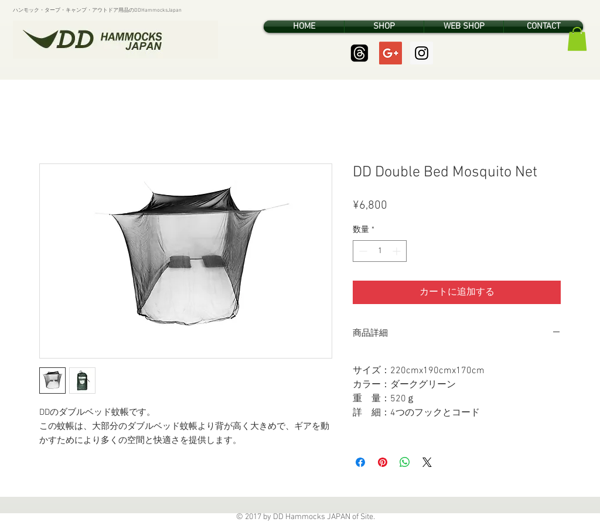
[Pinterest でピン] (383, 462)
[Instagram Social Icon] (421, 53)
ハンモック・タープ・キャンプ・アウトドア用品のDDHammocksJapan (97, 10)
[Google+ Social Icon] (390, 53)
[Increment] (397, 251)
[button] (577, 39)
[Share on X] (427, 462)
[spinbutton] (379, 251)
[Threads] (359, 53)
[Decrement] (361, 251)
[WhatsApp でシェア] (405, 462)
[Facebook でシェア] (360, 462)
